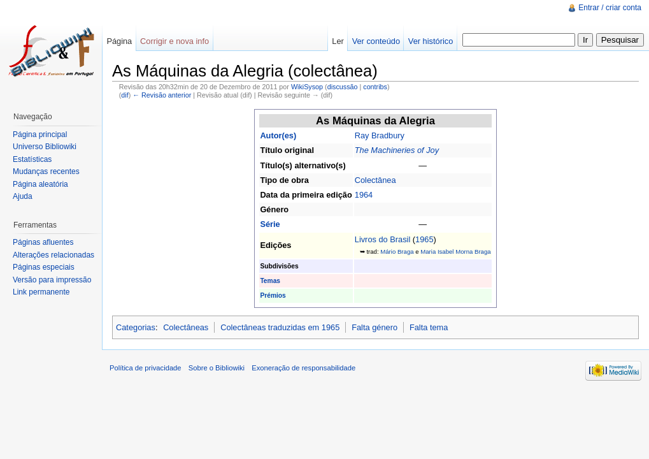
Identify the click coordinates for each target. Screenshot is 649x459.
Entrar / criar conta (609, 7)
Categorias (135, 327)
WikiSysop (307, 87)
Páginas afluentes (43, 242)
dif (124, 95)
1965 (424, 239)
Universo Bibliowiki (44, 146)
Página (119, 41)
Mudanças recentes (46, 171)
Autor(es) (278, 135)
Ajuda (22, 196)
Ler (338, 41)
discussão (342, 87)
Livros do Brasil (382, 239)
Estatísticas (32, 159)
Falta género (374, 327)
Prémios (272, 295)
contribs (375, 87)
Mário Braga (396, 251)
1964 (364, 195)
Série (270, 224)
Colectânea (375, 180)
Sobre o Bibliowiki (217, 368)
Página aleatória (40, 184)
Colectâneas (185, 327)
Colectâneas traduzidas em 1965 (279, 327)
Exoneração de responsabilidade (303, 368)
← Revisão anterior (161, 95)
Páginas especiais (44, 267)
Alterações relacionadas (53, 255)
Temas (270, 280)
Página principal (40, 134)
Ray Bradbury (379, 135)
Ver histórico (430, 41)
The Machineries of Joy (397, 150)
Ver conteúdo (376, 41)
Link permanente (41, 292)
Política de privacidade (146, 368)
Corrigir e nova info (174, 41)
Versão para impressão (52, 279)
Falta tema (429, 327)
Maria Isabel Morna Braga (455, 251)
